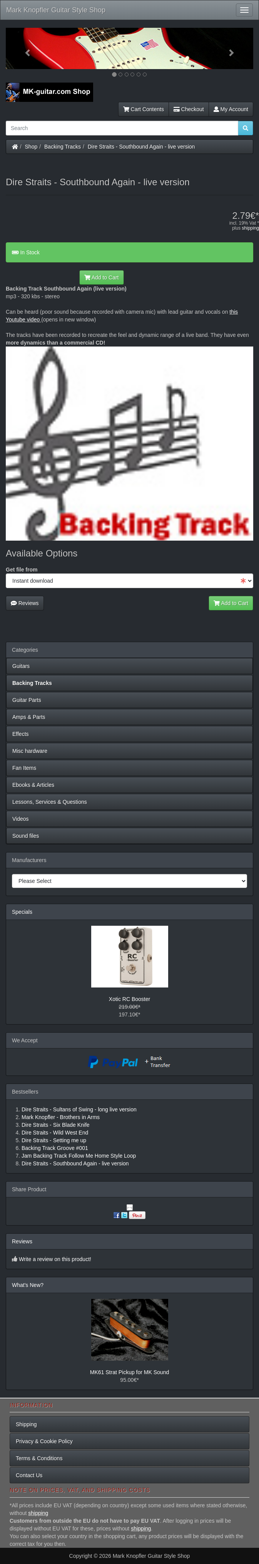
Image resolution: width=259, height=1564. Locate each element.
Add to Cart (101, 277)
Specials (22, 912)
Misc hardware (29, 751)
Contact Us (29, 1475)
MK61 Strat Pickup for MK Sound (129, 1372)
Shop (31, 147)
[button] (24, 48)
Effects (20, 734)
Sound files (25, 836)
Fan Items (24, 768)
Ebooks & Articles (33, 785)
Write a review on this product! (55, 1259)
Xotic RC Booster (129, 999)
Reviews (25, 603)
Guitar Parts (26, 700)
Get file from (21, 569)
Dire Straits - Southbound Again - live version (141, 147)
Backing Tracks (62, 147)
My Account (231, 109)
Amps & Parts (28, 717)
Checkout (189, 109)
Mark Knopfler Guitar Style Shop (55, 10)
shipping (250, 228)
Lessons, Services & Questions (49, 802)
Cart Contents (143, 109)
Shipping (26, 1424)
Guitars (21, 666)
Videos (20, 819)
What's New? (27, 1285)
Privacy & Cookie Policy (44, 1441)
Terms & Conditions (39, 1458)
